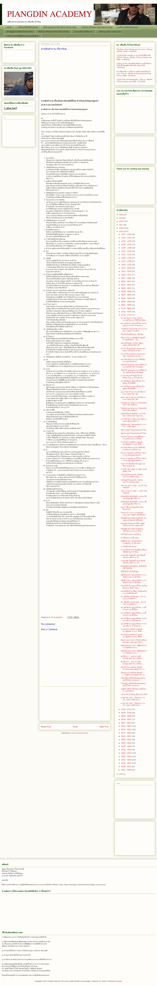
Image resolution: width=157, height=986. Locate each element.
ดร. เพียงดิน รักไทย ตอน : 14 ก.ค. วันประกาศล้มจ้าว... (133, 598)
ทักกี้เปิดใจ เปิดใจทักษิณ (130, 572)
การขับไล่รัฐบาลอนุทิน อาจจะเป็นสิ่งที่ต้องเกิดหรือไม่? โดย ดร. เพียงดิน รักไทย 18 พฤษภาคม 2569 (133, 57)
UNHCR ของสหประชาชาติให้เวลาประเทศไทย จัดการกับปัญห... (134, 366)
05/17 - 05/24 (126, 733)
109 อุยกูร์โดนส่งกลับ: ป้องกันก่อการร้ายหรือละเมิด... (132, 476)
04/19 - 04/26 (126, 746)
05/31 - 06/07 (126, 726)
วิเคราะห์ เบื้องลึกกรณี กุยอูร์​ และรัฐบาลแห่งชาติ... (133, 465)
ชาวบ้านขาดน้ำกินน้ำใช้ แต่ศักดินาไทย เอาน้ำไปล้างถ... (132, 377)
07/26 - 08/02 (126, 308)
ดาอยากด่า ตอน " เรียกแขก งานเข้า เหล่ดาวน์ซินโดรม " (133, 699)
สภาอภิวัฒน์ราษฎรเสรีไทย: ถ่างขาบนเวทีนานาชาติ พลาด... (134, 619)
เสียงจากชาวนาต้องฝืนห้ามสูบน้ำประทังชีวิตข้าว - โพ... (133, 339)
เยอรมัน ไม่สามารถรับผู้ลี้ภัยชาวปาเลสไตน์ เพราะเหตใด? (133, 438)
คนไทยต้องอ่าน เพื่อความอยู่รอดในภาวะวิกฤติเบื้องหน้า (134, 592)
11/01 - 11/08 (126, 261)
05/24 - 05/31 (126, 729)
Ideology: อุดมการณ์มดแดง (110, 32)
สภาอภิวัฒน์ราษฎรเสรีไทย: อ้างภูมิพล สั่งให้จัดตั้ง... (133, 382)
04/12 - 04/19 (126, 750)
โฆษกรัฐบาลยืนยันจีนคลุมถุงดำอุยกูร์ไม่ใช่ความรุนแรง (133, 679)
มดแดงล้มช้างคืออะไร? (83, 32)
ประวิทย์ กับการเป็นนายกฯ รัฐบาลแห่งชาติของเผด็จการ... (133, 420)
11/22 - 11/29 (126, 251)
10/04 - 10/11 (126, 275)
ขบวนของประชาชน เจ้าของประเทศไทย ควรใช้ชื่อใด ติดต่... (134, 319)
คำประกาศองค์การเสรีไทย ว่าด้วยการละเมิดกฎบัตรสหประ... (133, 454)
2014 (121, 774)
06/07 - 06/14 (126, 723)
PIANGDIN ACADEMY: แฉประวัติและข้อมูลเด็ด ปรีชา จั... (133, 497)
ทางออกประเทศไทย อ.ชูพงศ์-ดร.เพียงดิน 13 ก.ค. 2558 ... (132, 630)
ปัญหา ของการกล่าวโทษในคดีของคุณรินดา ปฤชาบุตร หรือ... (134, 641)
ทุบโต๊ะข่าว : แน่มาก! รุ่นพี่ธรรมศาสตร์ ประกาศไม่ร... (132, 657)
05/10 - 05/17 (126, 736)
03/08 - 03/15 (126, 767)
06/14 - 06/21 (126, 719)
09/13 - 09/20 (126, 285)
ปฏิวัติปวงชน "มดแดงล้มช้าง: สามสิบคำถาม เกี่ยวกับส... (132, 542)
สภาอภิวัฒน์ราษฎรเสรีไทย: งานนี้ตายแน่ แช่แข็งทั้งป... (133, 608)
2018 (121, 221)
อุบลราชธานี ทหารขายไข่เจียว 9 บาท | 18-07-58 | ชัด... (133, 393)
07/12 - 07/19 (126, 315)
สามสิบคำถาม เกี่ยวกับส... (130, 538)
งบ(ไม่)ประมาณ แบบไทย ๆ (131, 534)
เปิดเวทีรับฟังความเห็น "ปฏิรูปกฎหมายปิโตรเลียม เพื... (132, 344)
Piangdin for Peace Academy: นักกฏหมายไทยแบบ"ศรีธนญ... (133, 519)
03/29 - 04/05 (126, 756)
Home (9, 27)
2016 (121, 228)
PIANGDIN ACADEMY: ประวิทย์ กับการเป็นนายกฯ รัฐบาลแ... (133, 415)
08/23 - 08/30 (126, 295)
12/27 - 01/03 (126, 234)
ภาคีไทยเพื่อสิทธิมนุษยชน (27, 27)
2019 (121, 218)
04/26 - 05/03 (126, 743)
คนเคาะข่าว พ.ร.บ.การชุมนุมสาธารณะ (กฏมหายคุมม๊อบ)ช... (133, 514)
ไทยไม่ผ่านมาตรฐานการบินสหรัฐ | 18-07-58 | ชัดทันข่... (134, 404)
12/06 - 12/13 (126, 244)
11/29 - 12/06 (126, 248)
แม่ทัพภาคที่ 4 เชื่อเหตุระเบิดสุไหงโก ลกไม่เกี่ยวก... (133, 690)
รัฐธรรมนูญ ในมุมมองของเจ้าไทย (133, 430)
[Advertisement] (75, 74)
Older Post (104, 727)
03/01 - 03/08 (126, 770)
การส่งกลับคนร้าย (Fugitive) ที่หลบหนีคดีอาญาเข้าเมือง (134, 551)
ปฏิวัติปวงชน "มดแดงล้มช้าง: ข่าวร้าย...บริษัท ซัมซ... (133, 425)
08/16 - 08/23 (126, 298)
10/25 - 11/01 (126, 265)
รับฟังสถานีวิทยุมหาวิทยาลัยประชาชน (97, 27)
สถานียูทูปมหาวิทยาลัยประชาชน (20, 32)
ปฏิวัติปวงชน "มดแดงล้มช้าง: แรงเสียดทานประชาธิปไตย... (133, 576)
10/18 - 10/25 (126, 268)
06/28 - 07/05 (126, 713)
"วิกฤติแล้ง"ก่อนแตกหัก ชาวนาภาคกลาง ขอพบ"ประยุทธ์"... (134, 330)
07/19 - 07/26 (126, 312)
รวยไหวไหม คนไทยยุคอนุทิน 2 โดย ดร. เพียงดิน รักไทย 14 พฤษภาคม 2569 (134, 80)
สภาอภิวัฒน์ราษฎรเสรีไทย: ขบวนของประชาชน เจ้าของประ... (133, 324)
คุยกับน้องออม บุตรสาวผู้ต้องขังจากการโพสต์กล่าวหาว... (134, 646)
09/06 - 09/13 (126, 288)
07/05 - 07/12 (126, 709)
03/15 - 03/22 (126, 763)
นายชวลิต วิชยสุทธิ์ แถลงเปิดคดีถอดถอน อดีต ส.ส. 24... (133, 556)
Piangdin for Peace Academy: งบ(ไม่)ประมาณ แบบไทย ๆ (132, 530)
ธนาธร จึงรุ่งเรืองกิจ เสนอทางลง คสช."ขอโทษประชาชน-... (133, 350)
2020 (121, 215)
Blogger (119, 981)
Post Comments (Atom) (79, 733)
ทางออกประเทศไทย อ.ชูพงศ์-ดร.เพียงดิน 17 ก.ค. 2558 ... (132, 443)
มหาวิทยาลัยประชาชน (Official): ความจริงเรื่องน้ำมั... (133, 360)
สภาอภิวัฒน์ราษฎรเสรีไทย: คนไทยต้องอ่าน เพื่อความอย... (134, 587)
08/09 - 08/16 (126, 302)
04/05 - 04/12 (126, 753)
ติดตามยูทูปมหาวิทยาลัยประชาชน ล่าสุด (60, 27)
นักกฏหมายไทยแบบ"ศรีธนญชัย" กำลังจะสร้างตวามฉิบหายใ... (133, 524)
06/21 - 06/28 (126, 716)
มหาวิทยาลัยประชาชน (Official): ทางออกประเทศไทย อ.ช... (133, 448)
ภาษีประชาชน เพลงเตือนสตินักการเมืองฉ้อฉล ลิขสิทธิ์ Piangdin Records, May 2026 (133, 64)
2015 (121, 231)
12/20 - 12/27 (126, 238)
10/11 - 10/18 (126, 271)
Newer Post (46, 727)
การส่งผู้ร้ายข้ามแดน (128, 546)
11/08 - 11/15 (126, 258)
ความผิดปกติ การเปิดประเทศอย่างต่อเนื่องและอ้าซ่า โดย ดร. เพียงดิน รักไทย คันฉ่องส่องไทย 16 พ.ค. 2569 (133, 73)
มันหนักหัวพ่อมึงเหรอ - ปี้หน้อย (132, 334)
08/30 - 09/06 (126, 291)
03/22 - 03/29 (126, 760)
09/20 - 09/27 (126, 281)
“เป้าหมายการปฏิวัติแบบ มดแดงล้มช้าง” (23, 36)
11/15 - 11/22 (126, 255)
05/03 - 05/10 (126, 740)
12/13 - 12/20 (126, 241)
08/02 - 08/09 (126, 305)
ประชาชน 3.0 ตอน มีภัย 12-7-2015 (134, 694)
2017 (121, 225)
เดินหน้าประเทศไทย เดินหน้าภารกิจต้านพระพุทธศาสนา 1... (133, 668)
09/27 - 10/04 (126, 278)
